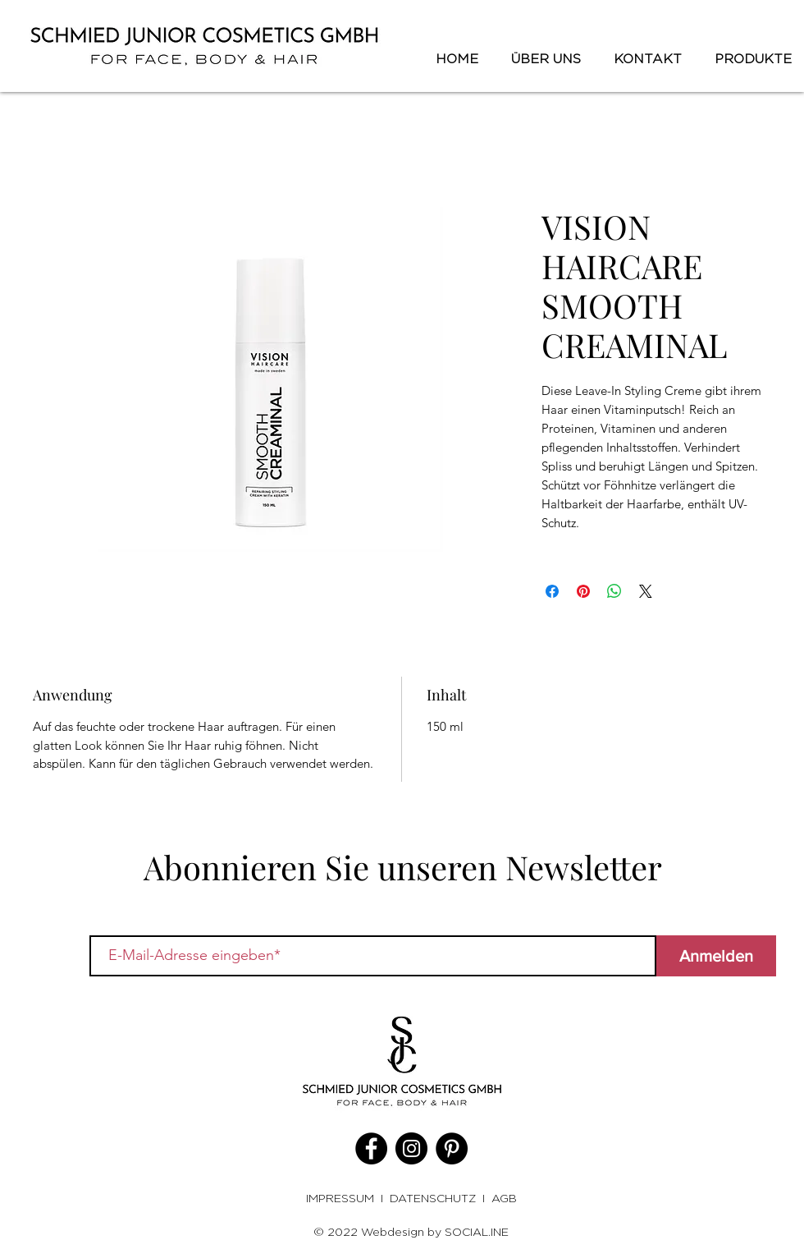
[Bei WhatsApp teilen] (614, 591)
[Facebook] (371, 1148)
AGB (504, 1198)
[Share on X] (646, 591)
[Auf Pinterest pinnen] (583, 591)
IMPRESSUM (343, 1198)
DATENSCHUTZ (433, 1198)
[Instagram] (411, 1148)
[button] (749, 59)
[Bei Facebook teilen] (552, 591)
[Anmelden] (716, 955)
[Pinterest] (452, 1148)
